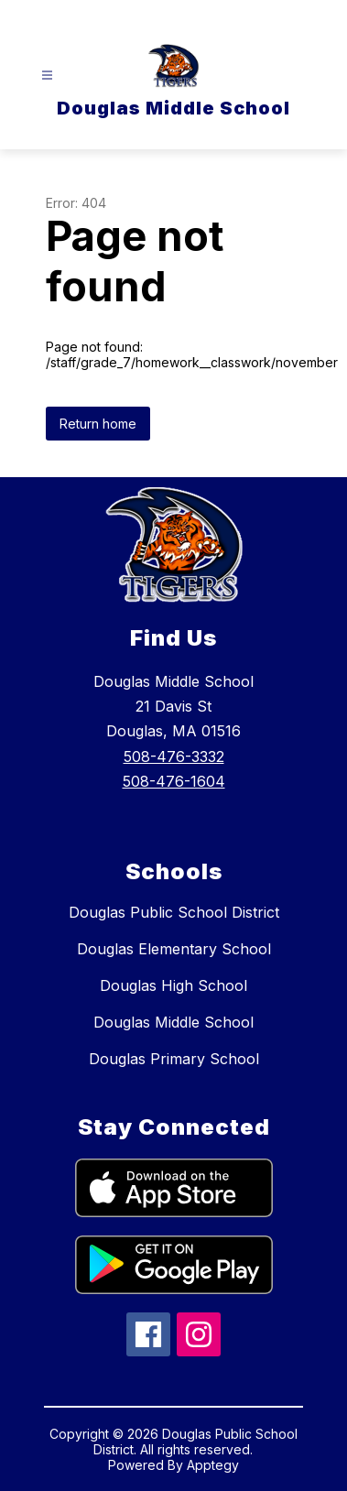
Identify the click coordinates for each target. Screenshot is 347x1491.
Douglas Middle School (173, 1022)
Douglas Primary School (174, 1059)
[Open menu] (47, 75)
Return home (98, 423)
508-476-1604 (174, 781)
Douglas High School (173, 985)
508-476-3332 (174, 756)
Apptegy (213, 1465)
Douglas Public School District (174, 912)
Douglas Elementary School (174, 949)
